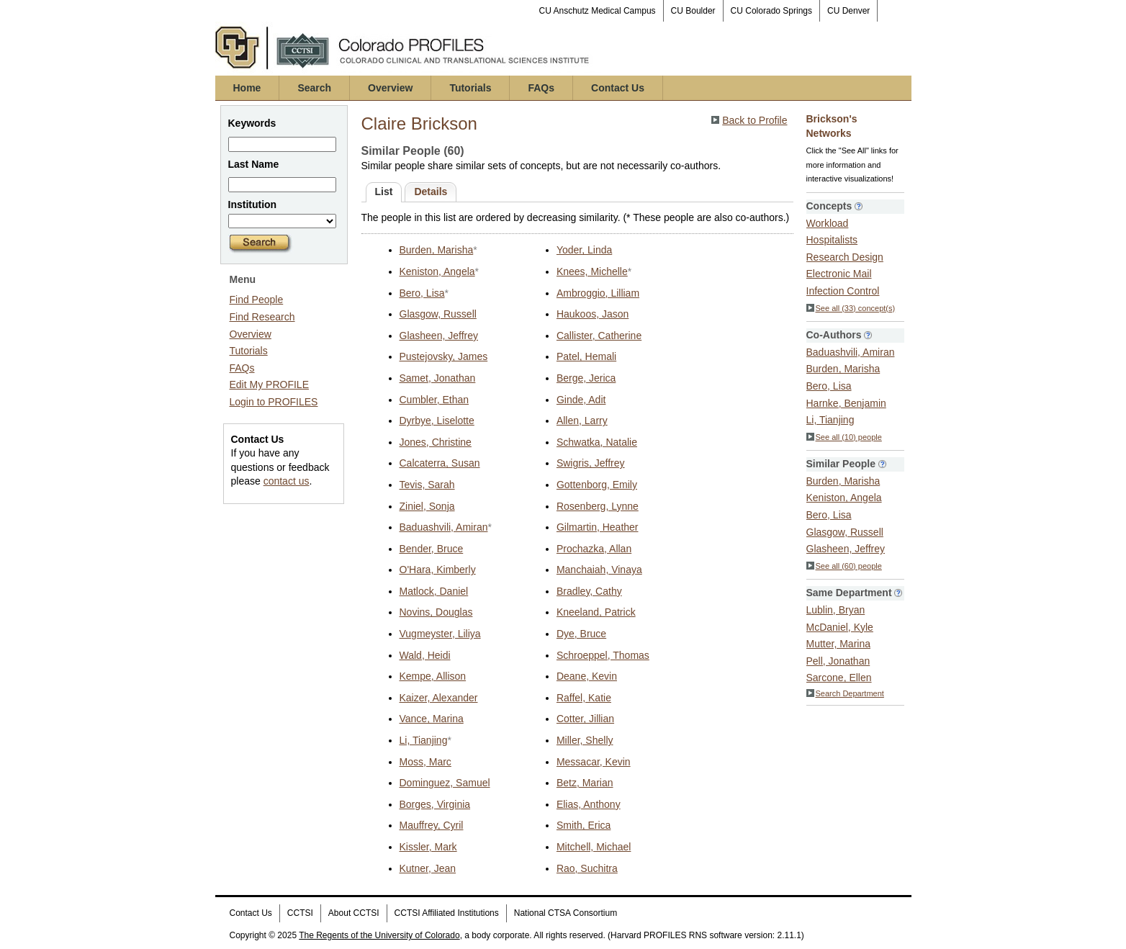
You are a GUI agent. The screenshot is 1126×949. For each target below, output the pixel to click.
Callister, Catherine (599, 335)
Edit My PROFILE (269, 384)
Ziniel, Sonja (427, 506)
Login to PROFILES (274, 402)
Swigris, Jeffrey (591, 463)
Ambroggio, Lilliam (598, 293)
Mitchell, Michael (594, 847)
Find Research (262, 317)
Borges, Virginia (435, 804)
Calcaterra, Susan (440, 463)
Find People (257, 299)
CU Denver (848, 11)
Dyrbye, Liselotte (437, 420)
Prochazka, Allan (594, 548)
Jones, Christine (436, 442)
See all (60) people (844, 566)
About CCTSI (353, 913)
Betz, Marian (585, 782)
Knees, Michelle (592, 271)
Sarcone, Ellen (839, 677)
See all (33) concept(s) (851, 308)
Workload (827, 223)
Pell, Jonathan (838, 661)
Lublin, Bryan (835, 610)
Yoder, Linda (584, 250)
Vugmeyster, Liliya (440, 633)
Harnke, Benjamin (846, 403)
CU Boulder (693, 11)
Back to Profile (754, 120)
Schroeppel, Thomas (603, 655)
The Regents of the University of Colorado (379, 935)
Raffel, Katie (584, 697)
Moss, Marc (425, 762)
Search (314, 88)
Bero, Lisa (422, 293)
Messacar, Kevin (594, 762)
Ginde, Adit (581, 399)
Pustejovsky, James (444, 356)
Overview (390, 88)
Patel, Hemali (586, 356)
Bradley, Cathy (589, 591)
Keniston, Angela (437, 271)
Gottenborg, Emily (597, 484)
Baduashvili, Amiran (444, 527)
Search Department (845, 693)
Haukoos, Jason (593, 314)
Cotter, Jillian (585, 718)
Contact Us (617, 88)
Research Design (844, 257)
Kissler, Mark (428, 847)
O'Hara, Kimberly (438, 569)
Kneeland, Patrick (596, 612)
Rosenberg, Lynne (598, 506)
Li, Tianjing (424, 740)
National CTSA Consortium (565, 913)
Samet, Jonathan (438, 378)
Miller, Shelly (585, 740)
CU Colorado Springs (771, 11)
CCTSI (300, 913)
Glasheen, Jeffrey (439, 335)
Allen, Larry (582, 420)
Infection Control (843, 291)
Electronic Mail (839, 273)
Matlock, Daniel (434, 591)
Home (247, 88)
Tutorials (470, 88)
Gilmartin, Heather (598, 527)
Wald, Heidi (425, 655)
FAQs (541, 88)
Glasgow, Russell (438, 314)
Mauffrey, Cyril (432, 825)
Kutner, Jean (428, 868)
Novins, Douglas (436, 612)
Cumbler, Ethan (434, 399)
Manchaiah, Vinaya (599, 569)
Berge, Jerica (586, 378)
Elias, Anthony (589, 804)
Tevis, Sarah (427, 484)
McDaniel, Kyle (839, 627)
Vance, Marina (432, 718)
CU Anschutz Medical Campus (597, 11)
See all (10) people (844, 437)
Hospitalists (832, 240)
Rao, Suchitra (587, 868)
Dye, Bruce (581, 633)
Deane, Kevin (587, 676)
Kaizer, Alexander (439, 697)
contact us (287, 481)
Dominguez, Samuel (445, 782)
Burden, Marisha (437, 250)
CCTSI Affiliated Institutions (447, 913)
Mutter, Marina (838, 643)
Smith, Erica (584, 825)
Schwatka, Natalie (597, 442)
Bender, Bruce (432, 548)
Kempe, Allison (433, 676)
